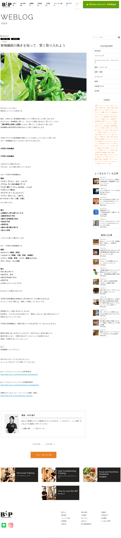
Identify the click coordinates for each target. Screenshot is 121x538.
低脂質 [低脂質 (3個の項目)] (102, 139)
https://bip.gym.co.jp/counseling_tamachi (16, 396)
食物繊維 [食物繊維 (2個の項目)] (104, 152)
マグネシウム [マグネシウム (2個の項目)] (107, 161)
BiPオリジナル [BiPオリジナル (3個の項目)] (103, 134)
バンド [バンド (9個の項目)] (107, 114)
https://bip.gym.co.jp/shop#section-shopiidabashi (19, 385)
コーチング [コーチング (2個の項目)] (111, 154)
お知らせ (83, 521)
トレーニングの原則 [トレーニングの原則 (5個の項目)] (111, 121)
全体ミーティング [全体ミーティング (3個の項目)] (108, 132)
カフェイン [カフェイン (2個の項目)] (113, 157)
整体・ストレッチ (100, 67)
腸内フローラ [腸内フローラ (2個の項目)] (100, 157)
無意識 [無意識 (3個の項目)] (97, 139)
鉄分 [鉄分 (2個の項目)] (101, 159)
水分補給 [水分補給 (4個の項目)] (106, 125)
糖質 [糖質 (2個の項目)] (101, 150)
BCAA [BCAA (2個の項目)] (97, 154)
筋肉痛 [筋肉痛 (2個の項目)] (99, 148)
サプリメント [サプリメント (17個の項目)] (113, 110)
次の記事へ (50, 444)
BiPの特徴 (23, 4)
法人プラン (69, 4)
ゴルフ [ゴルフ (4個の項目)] (101, 125)
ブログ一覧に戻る (43, 455)
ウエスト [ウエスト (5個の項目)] (110, 123)
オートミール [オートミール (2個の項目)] (113, 159)
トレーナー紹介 (58, 4)
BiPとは (14, 4)
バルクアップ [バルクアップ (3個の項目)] (109, 143)
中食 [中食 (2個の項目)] (103, 148)
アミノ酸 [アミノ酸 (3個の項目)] (111, 134)
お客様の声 (104, 515)
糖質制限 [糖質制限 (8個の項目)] (106, 116)
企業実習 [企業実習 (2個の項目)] (98, 152)
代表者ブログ (99, 86)
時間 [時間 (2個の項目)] (109, 152)
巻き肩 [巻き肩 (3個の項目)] (116, 137)
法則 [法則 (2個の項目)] (113, 152)
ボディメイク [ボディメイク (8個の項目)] (99, 116)
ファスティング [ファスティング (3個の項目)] (110, 139)
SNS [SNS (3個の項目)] (97, 134)
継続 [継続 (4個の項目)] (103, 128)
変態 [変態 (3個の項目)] (102, 137)
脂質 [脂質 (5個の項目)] (116, 123)
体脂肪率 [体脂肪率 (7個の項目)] (113, 119)
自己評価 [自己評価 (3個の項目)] (102, 143)
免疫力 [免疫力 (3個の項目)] (100, 132)
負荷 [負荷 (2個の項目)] (107, 148)
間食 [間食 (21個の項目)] (113, 108)
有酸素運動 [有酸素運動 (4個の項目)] (114, 125)
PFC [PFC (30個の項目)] (105, 108)
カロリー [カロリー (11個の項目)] (108, 112)
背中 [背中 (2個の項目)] (107, 157)
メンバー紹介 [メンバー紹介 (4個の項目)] (104, 130)
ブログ (77, 4)
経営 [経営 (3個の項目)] (109, 137)
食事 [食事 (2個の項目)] (101, 154)
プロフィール (38, 428)
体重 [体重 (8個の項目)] (111, 116)
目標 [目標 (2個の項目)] (105, 154)
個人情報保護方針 (86, 524)
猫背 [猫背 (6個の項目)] (103, 121)
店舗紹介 (31, 4)
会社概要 (103, 518)
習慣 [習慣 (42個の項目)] (101, 108)
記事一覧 (26, 428)
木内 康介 (15, 38)
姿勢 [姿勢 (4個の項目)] (111, 130)
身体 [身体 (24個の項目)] (109, 108)
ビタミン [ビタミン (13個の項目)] (98, 112)
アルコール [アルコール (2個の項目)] (107, 150)
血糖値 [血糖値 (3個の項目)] (100, 141)
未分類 (96, 91)
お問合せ (63, 524)
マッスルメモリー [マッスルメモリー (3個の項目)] (108, 141)
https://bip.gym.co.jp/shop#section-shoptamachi (19, 374)
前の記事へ (37, 444)
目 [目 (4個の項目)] (114, 130)
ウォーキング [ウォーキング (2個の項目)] (99, 161)
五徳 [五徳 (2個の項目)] (112, 150)
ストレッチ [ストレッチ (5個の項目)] (104, 123)
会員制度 (63, 521)
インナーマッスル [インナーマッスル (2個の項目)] (107, 145)
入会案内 (48, 4)
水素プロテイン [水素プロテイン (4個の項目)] (110, 128)
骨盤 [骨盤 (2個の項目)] (98, 163)
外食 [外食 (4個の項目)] (97, 125)
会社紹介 (97, 51)
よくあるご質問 (105, 521)
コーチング (98, 77)
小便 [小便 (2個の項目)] (110, 163)
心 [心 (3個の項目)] (105, 137)
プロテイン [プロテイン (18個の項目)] (101, 110)
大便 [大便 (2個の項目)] (116, 150)
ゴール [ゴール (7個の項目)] (108, 119)
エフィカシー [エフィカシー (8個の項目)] (114, 114)
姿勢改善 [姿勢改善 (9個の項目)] (114, 112)
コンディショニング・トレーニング (106, 61)
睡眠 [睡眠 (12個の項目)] (103, 112)
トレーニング (99, 55)
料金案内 (39, 4)
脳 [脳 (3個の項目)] (112, 137)
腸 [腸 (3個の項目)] (115, 143)
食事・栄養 (5, 38)
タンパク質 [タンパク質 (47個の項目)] (110, 105)
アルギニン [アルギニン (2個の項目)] (104, 163)
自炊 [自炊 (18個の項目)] (107, 110)
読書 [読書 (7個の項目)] (103, 119)
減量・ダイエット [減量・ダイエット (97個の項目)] (100, 105)
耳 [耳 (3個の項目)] (115, 132)
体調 (96, 81)
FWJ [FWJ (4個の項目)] (98, 130)
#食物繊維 (4, 41)
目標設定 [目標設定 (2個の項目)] (106, 159)
